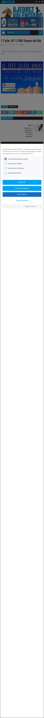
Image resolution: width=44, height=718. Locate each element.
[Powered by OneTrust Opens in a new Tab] (34, 207)
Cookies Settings (22, 200)
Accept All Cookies (22, 188)
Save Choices (22, 194)
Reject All (22, 182)
